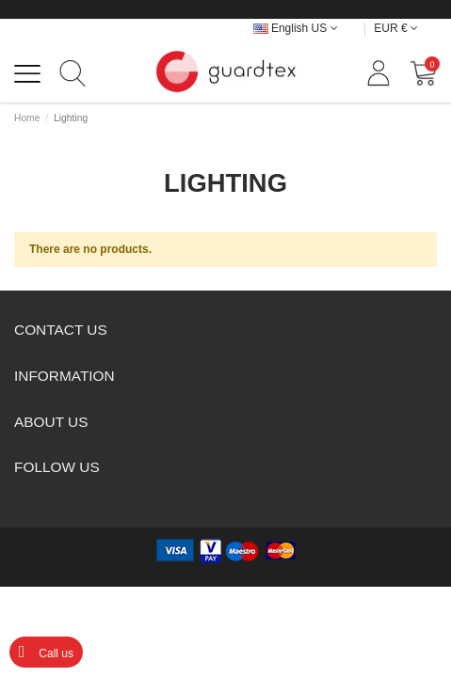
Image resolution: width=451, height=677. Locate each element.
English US (295, 28)
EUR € (396, 28)
